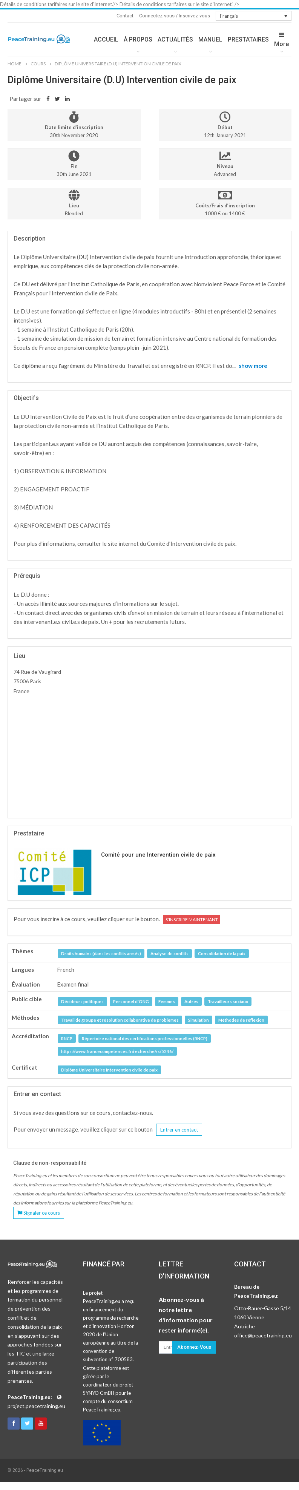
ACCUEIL (106, 39)
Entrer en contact (179, 1130)
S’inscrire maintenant (192, 919)
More (281, 40)
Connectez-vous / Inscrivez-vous (174, 16)
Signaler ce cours (38, 1213)
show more (253, 365)
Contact (125, 16)
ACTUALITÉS (175, 39)
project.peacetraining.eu (36, 1406)
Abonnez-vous (194, 1347)
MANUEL (210, 39)
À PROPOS (138, 39)
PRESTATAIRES (248, 39)
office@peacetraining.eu (263, 1335)
